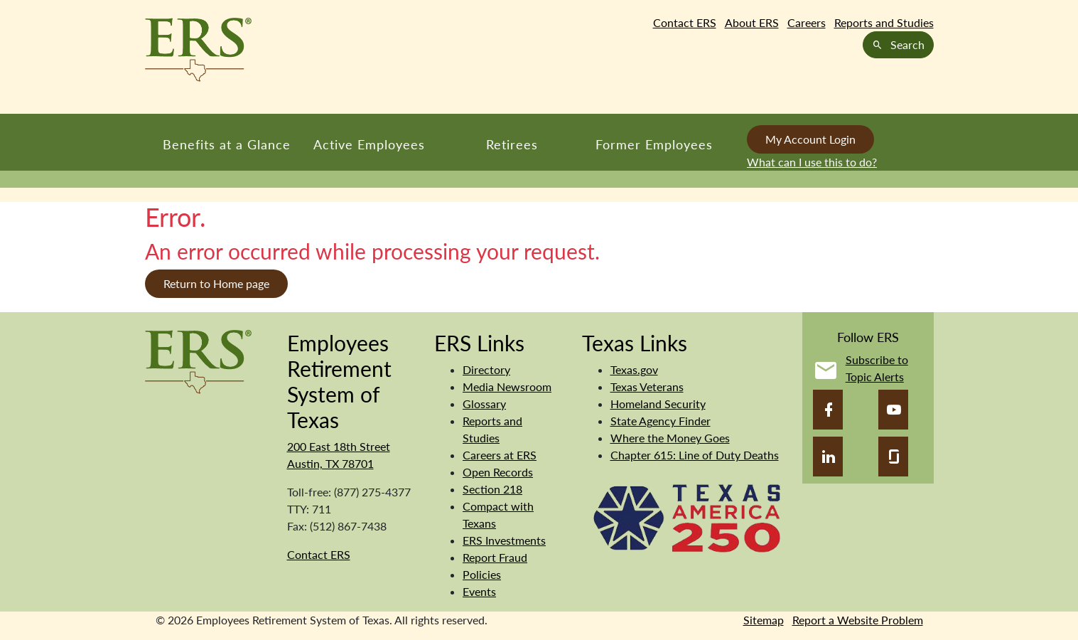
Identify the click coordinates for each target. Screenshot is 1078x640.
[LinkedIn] (828, 456)
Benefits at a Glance (227, 144)
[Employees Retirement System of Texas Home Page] (198, 49)
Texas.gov (634, 369)
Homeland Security (658, 403)
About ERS (752, 22)
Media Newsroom (507, 386)
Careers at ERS (500, 455)
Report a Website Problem (857, 619)
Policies (482, 574)
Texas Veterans (647, 386)
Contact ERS (684, 22)
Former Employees (654, 144)
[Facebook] (828, 410)
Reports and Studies (884, 22)
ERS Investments (504, 540)
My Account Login (810, 139)
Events (479, 591)
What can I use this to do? (812, 162)
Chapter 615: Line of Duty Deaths (694, 455)
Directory (486, 369)
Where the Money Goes (670, 437)
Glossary (484, 403)
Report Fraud (495, 557)
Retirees (512, 144)
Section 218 (492, 489)
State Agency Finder (660, 420)
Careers (806, 22)
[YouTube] (893, 410)
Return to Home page (216, 283)
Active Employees (369, 144)
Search (898, 44)
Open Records (498, 472)
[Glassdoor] (893, 456)
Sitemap (763, 619)
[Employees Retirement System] (198, 360)
